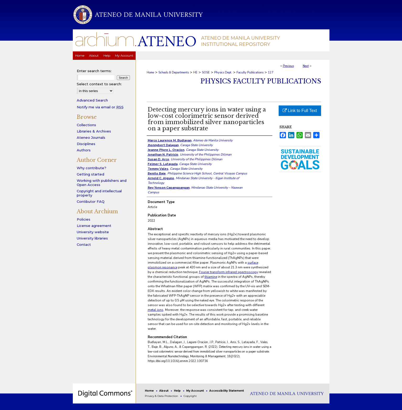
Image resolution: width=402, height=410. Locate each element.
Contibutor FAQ (90, 201)
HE (195, 72)
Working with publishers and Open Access (101, 182)
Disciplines (86, 144)
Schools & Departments (173, 72)
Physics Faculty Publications (260, 81)
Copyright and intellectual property (99, 193)
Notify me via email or (100, 107)
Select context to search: (99, 84)
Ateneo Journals (91, 137)
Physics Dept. (223, 72)
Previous (288, 66)
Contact (84, 244)
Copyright (190, 396)
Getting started (90, 174)
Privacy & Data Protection (162, 396)
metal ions (155, 310)
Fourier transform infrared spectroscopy (228, 272)
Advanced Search (92, 100)
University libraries (92, 238)
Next (306, 66)
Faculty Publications (249, 72)
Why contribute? (91, 168)
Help (177, 390)
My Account (195, 390)
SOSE (206, 72)
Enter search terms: (94, 71)
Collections (86, 125)
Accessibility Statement (226, 390)
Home (150, 72)
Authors (84, 150)
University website (93, 232)
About (164, 390)
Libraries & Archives (94, 131)
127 (270, 72)
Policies (83, 219)
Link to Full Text (300, 110)
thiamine (211, 277)
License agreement (94, 225)
